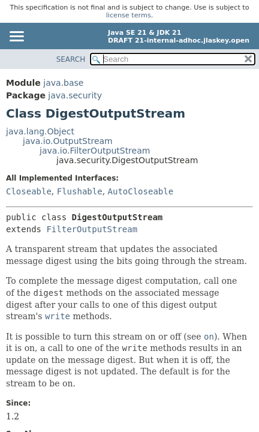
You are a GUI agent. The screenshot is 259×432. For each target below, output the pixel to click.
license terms (128, 15)
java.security (75, 95)
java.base (63, 83)
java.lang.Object (40, 131)
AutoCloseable (141, 191)
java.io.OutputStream (68, 141)
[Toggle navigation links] (16, 37)
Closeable (29, 191)
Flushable (80, 191)
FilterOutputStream (91, 229)
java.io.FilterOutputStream (95, 150)
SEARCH (71, 59)
